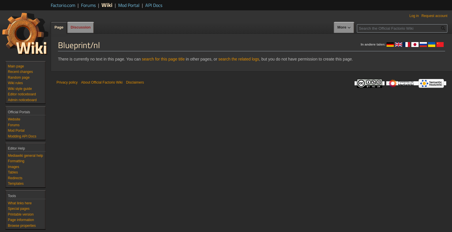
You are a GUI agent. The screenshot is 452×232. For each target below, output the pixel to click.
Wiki (106, 5)
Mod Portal (129, 5)
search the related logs (238, 59)
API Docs (153, 5)
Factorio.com (63, 5)
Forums (88, 5)
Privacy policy (67, 82)
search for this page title (163, 59)
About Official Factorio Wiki (102, 82)
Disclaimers (135, 82)
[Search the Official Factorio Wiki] (402, 28)
